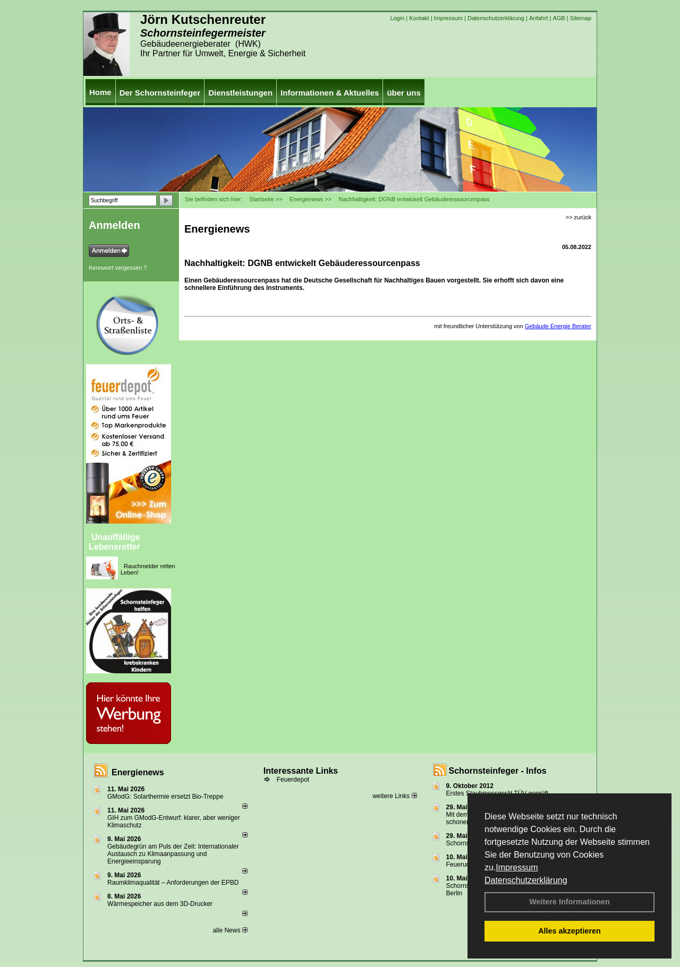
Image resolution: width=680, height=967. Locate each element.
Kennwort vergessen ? (118, 267)
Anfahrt (538, 18)
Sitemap (580, 18)
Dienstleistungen (240, 92)
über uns (403, 92)
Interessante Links (301, 770)
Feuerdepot (293, 779)
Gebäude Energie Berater (558, 326)
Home (100, 92)
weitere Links (394, 796)
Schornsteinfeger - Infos (498, 770)
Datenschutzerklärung (525, 880)
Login (397, 18)
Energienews (138, 772)
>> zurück (578, 217)
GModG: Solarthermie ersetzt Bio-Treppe (165, 796)
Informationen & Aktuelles (329, 92)
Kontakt (419, 18)
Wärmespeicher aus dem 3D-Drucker (159, 904)
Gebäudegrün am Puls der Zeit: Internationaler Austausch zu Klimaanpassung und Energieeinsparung (173, 854)
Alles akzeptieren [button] (569, 931)
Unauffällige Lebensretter (114, 542)
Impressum (517, 867)
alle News (229, 930)
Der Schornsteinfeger (160, 92)
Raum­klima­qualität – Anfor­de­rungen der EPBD (173, 882)
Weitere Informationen (569, 901)
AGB (558, 18)
